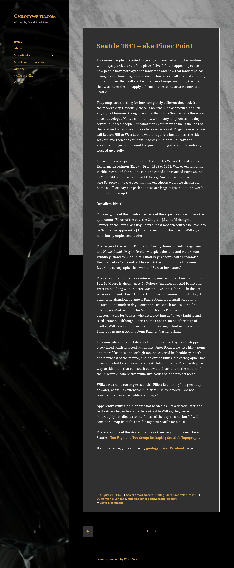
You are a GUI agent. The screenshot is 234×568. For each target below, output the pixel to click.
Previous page (88, 531)
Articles (19, 69)
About (18, 48)
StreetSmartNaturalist (181, 495)
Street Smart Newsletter (30, 62)
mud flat (133, 499)
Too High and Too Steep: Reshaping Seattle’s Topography (155, 437)
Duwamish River (108, 499)
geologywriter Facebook (165, 448)
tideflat (172, 499)
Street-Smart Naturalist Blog (145, 495)
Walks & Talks (23, 75)
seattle (160, 499)
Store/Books (22, 55)
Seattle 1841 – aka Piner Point (145, 45)
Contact (19, 82)
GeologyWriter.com (35, 16)
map (123, 499)
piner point (147, 499)
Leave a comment (111, 503)
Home (18, 41)
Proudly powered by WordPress (117, 559)
